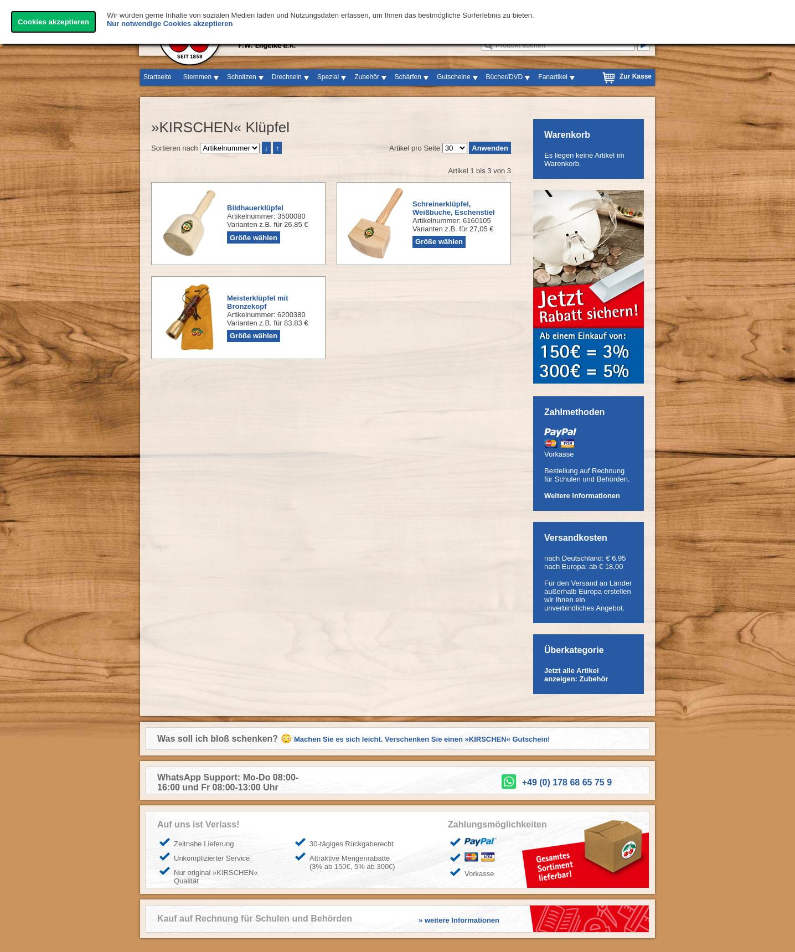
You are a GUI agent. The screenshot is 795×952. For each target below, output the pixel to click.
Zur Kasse (636, 76)
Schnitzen (241, 77)
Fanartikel (552, 77)
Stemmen (197, 77)
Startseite (157, 77)
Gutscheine (454, 77)
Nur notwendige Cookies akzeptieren (170, 23)
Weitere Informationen (582, 495)
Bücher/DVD (504, 77)
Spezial (328, 77)
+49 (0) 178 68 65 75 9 (567, 782)
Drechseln (287, 77)
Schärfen (408, 77)
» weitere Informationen (459, 920)
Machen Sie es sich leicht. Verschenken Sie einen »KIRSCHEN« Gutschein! (422, 739)
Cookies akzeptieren (53, 22)
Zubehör (366, 77)
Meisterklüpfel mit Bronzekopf (257, 302)
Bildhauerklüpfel (255, 208)
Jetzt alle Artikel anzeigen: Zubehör (576, 674)
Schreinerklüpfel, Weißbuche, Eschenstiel (453, 208)
